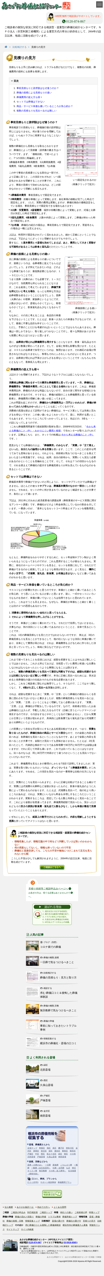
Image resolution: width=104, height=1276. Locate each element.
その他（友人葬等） (57, 1171)
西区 (43, 1154)
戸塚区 (30, 1154)
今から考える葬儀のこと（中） (77, 434)
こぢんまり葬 (66, 1165)
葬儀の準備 (41, 1217)
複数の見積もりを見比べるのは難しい (37, 110)
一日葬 (48, 1165)
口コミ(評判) (32, 1182)
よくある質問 (60, 1207)
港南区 (36, 1151)
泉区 (54, 1148)
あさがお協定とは (25, 1207)
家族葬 (55, 1165)
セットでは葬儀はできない (31, 101)
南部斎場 (62, 1157)
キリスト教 (32, 1171)
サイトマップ (13, 1229)
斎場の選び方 (58, 1221)
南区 (66, 1154)
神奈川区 (70, 1148)
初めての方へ (43, 1207)
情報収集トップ (32, 1221)
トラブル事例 (54, 1217)
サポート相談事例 (48, 1182)
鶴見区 (73, 1151)
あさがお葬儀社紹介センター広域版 (79, 1257)
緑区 (60, 1154)
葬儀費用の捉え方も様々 (29, 97)
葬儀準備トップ (69, 1217)
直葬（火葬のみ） (35, 1165)
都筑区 (65, 1151)
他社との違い (66, 1212)
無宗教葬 (43, 1171)
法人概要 (9, 1207)
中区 (37, 1154)
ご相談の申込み (18, 1212)
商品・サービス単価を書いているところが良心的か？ (45, 106)
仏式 (68, 1168)
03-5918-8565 (70, 1242)
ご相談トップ (46, 1212)
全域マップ (32, 1148)
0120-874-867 (34, 1242)
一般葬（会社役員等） (41, 1168)
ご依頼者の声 (81, 1212)
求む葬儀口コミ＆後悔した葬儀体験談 (43, 1225)
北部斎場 (31, 1157)
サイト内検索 (27, 1229)
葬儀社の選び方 (73, 1221)
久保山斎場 (52, 1157)
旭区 (49, 1148)
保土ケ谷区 (51, 1154)
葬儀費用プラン (65, 1182)
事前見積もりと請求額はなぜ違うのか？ (38, 88)
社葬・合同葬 (58, 1168)
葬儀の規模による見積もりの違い (34, 92)
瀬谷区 (57, 1151)
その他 (73, 1154)
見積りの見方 (89, 1221)
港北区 (44, 1151)
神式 (74, 1168)
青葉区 (42, 1148)
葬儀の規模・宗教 (15, 1221)
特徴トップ (94, 1212)
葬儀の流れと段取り (24, 1217)
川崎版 (98, 1257)
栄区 (50, 1151)
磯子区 (61, 1148)
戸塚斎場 (41, 1157)
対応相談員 (32, 1212)
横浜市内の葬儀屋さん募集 (75, 1225)
